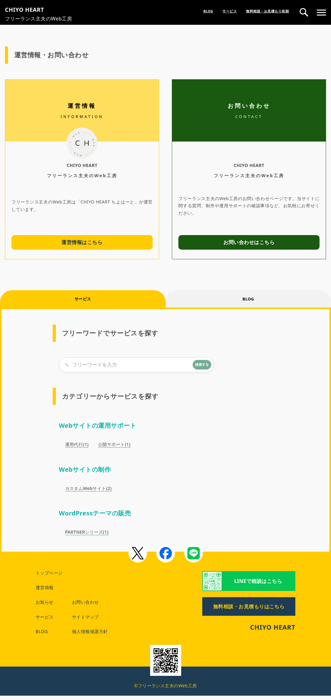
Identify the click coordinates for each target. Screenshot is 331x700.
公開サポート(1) (114, 449)
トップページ (49, 577)
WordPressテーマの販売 (95, 517)
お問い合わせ (85, 607)
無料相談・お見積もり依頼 (267, 11)
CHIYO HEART (272, 632)
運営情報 (45, 592)
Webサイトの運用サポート (97, 430)
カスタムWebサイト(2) (88, 493)
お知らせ (45, 607)
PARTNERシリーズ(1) (87, 536)
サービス (229, 11)
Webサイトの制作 (85, 474)
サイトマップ (85, 621)
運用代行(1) (77, 449)
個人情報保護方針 (90, 636)
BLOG (208, 11)
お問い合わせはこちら (249, 242)
